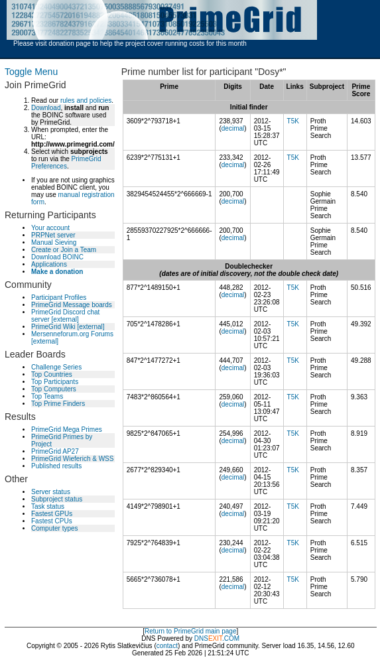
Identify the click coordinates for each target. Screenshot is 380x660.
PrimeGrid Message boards (71, 304)
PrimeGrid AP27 (55, 451)
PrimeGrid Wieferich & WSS (72, 458)
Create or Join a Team (63, 249)
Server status (50, 491)
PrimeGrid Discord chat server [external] (65, 315)
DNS (201, 638)
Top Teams (47, 396)
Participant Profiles (58, 297)
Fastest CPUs (51, 521)
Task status (47, 506)
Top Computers (53, 389)
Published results (56, 466)
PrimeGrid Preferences (66, 162)
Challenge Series (56, 367)
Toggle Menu (31, 71)
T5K (293, 121)
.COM (223, 638)
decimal (233, 128)
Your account (50, 227)
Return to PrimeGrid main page (190, 631)
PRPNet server (53, 235)
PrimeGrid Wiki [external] (68, 326)
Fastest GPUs (51, 513)
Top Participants (54, 381)
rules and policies (85, 100)
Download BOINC (57, 257)
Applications (49, 264)
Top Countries (51, 374)
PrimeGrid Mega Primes (66, 429)
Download (45, 107)
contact (167, 645)
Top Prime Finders (58, 403)
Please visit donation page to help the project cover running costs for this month (130, 43)
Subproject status (56, 499)
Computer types (54, 528)
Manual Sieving (53, 242)
